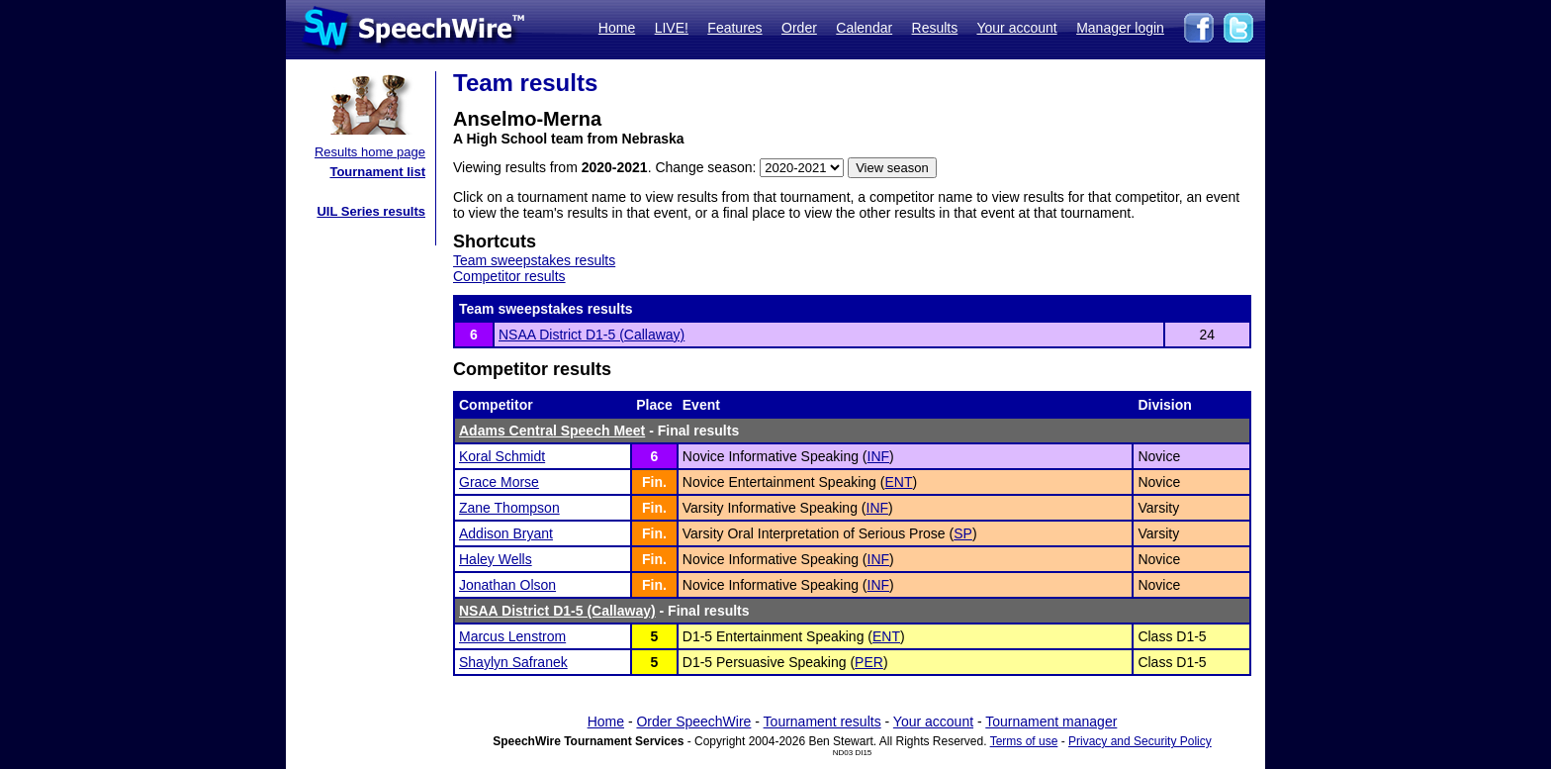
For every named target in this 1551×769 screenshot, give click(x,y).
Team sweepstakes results (534, 260)
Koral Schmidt (502, 456)
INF (878, 456)
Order (799, 28)
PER (869, 662)
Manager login (1120, 28)
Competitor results (509, 276)
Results (935, 28)
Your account (1016, 28)
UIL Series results (371, 211)
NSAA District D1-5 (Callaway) (591, 334)
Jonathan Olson (507, 585)
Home (616, 28)
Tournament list (377, 171)
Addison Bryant (506, 533)
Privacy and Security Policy (1140, 741)
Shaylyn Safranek (513, 662)
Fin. (654, 482)
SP (963, 533)
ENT (898, 482)
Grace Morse (499, 482)
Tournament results (822, 721)
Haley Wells (495, 559)
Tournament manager (1051, 721)
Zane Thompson (509, 508)
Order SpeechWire (693, 721)
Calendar (864, 28)
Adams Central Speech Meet (552, 430)
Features (734, 28)
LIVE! (671, 28)
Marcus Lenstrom (512, 636)
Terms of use (1024, 741)
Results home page (370, 151)
